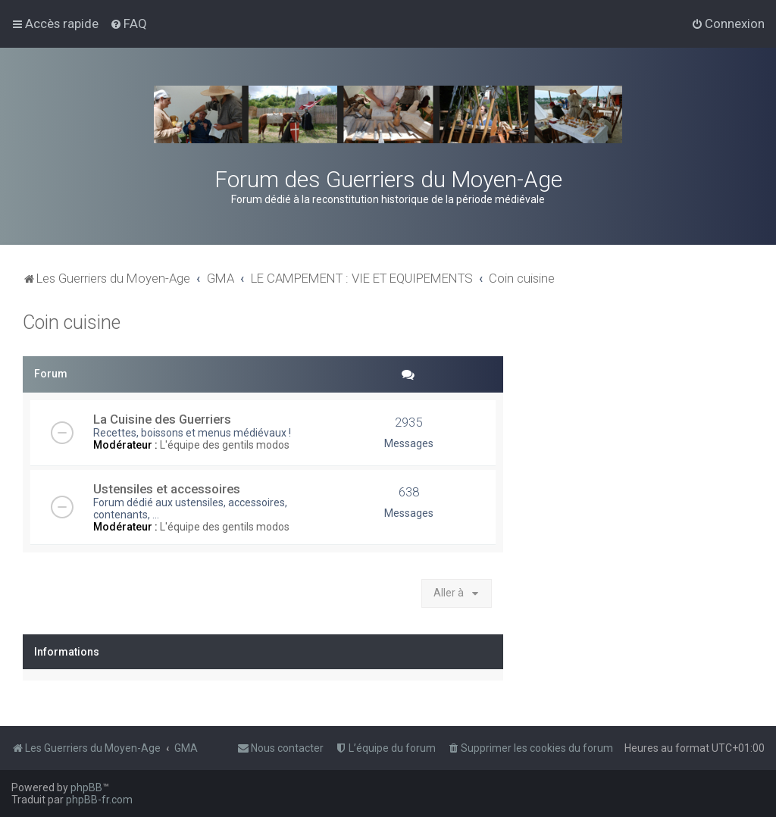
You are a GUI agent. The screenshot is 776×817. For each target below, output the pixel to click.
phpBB (86, 787)
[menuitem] (128, 23)
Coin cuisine (71, 322)
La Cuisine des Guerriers (162, 419)
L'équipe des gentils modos (224, 445)
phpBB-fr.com (99, 800)
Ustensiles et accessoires (166, 488)
